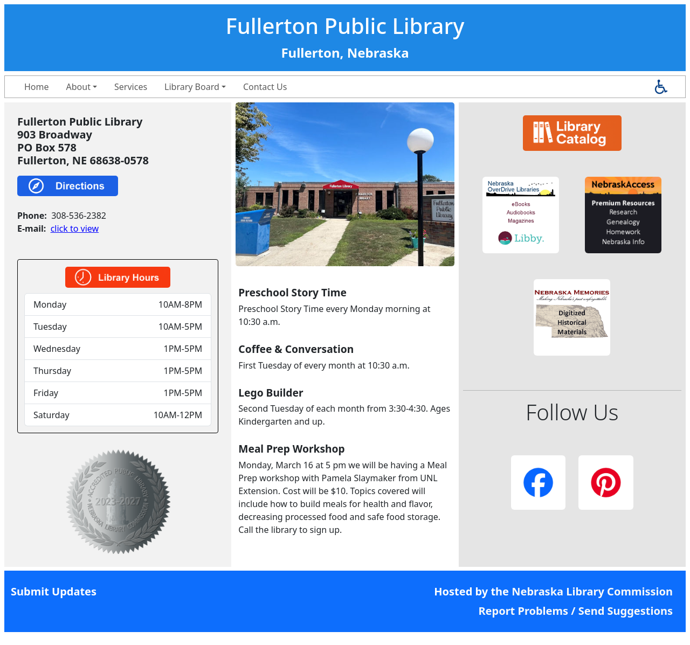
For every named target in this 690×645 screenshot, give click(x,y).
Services (130, 87)
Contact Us (265, 87)
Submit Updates (53, 591)
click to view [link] (75, 228)
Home (36, 87)
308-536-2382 (78, 215)
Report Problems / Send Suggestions (575, 611)
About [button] (78, 87)
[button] (520, 215)
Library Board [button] (191, 87)
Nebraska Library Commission (592, 591)
